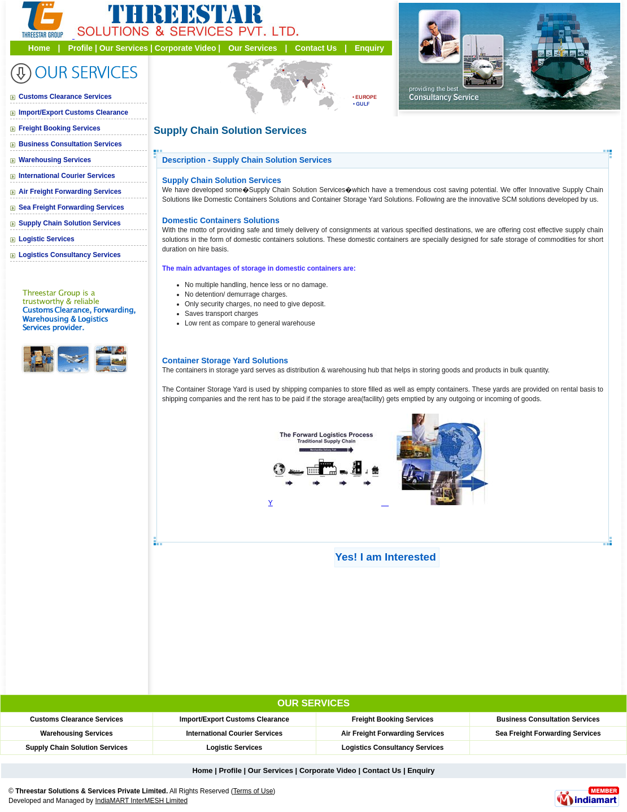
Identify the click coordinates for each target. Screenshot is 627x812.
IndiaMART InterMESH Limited (141, 801)
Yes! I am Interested (385, 557)
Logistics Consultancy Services (70, 255)
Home (39, 48)
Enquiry (369, 48)
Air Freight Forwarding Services (70, 192)
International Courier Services (67, 176)
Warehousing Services (55, 160)
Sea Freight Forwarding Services (71, 207)
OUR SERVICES (313, 703)
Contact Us (316, 48)
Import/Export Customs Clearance (73, 112)
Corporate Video (185, 48)
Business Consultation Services (70, 144)
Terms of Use (253, 791)
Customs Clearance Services (65, 97)
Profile (80, 48)
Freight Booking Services (60, 128)
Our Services (123, 48)
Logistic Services (47, 239)
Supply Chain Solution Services (70, 223)
